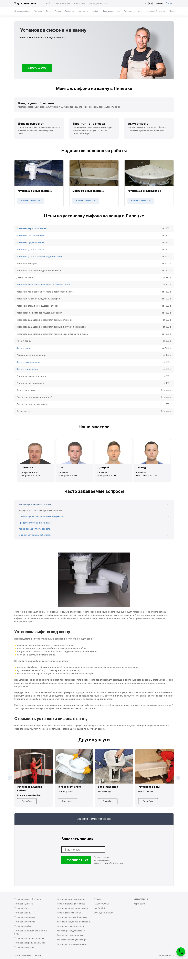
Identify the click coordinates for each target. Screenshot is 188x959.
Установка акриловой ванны (32, 228)
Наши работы (63, 3)
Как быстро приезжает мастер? (35, 504)
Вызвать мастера (37, 68)
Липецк (170, 3)
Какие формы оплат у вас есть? (35, 529)
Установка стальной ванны (31, 235)
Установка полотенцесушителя (29, 938)
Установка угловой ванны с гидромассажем (40, 256)
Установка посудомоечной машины (74, 922)
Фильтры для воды (111, 11)
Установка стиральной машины (29, 943)
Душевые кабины (22, 11)
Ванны (58, 11)
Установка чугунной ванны (31, 242)
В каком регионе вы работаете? (35, 535)
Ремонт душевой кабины (69, 913)
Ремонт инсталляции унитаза (71, 904)
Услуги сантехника (25, 3)
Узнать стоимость (31, 200)
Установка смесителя (24, 922)
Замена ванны (24, 348)
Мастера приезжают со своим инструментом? (42, 516)
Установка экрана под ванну (71, 899)
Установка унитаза (23, 904)
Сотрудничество (98, 3)
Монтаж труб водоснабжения (71, 931)
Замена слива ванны (27, 369)
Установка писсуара (24, 947)
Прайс (48, 3)
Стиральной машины (155, 11)
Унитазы (38, 11)
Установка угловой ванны (30, 249)
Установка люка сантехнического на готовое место (43, 284)
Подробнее (27, 801)
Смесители (83, 11)
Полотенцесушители (133, 11)
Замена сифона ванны (28, 362)
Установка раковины (24, 917)
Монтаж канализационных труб (72, 940)
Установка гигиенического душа (72, 944)
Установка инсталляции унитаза (72, 908)
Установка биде (22, 908)
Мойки (95, 11)
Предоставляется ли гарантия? (35, 522)
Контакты (79, 3)
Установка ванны (22, 913)
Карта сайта (139, 904)
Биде (48, 11)
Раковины (69, 11)
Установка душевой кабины (27, 899)
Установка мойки (22, 926)
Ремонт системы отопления (70, 935)
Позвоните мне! (76, 860)
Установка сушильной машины (72, 917)
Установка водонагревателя (70, 926)
